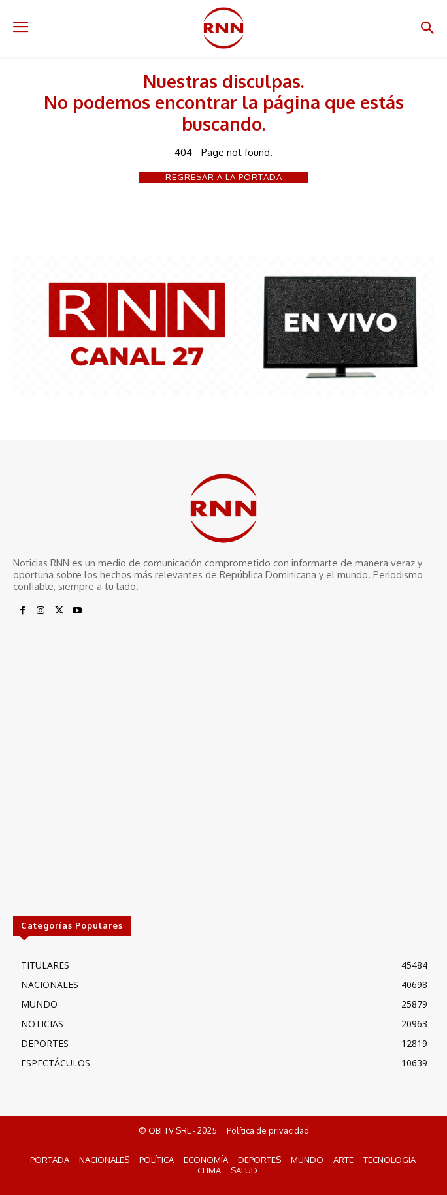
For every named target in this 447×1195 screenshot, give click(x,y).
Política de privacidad (268, 1130)
